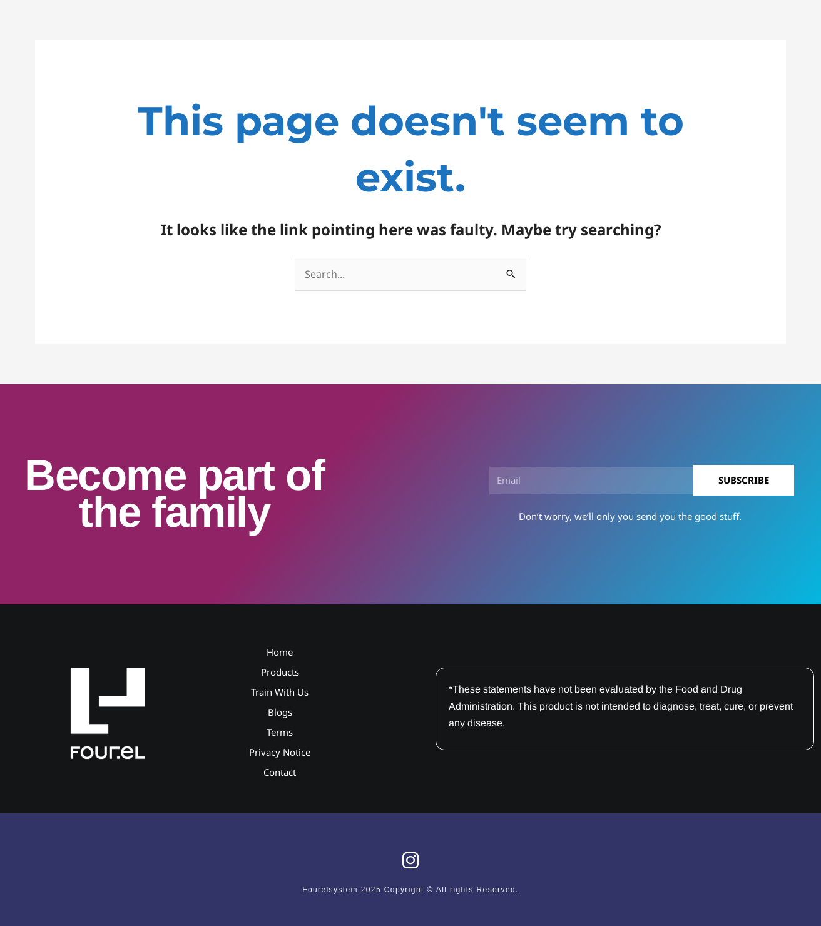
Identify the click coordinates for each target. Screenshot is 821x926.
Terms (280, 732)
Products (280, 672)
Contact (279, 772)
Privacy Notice (279, 752)
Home (280, 652)
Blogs (280, 712)
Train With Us (280, 692)
